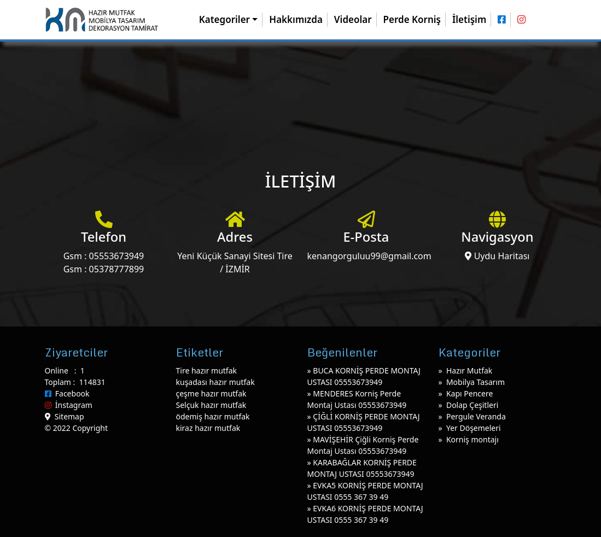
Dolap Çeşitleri (472, 405)
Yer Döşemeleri (473, 428)
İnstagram (68, 405)
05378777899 (116, 269)
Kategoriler (224, 19)
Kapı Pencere (469, 393)
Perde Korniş (412, 19)
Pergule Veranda (476, 416)
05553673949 (116, 256)
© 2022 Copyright (76, 428)
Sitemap (64, 416)
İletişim (469, 19)
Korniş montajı (472, 439)
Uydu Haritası (497, 256)
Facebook (67, 393)
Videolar (353, 19)
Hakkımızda (296, 19)
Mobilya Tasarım (475, 382)
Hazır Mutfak (469, 370)
